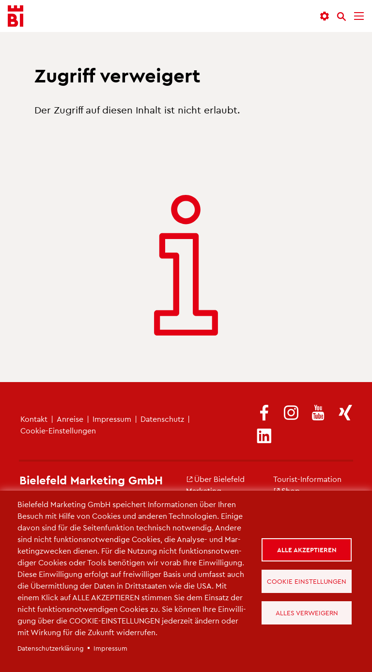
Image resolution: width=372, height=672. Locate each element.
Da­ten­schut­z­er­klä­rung (50, 648)
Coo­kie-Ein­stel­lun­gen (58, 430)
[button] (324, 16)
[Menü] (359, 16)
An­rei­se (70, 418)
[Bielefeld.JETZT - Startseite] (15, 16)
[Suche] (341, 16)
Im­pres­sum (112, 418)
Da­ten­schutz (162, 418)
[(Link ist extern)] (264, 413)
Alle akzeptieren (307, 549)
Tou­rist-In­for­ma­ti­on (307, 478)
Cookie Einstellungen (306, 581)
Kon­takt (33, 418)
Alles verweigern (307, 612)
